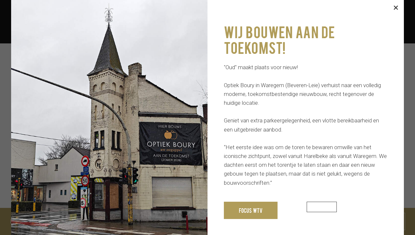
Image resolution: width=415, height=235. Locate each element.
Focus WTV (250, 210)
